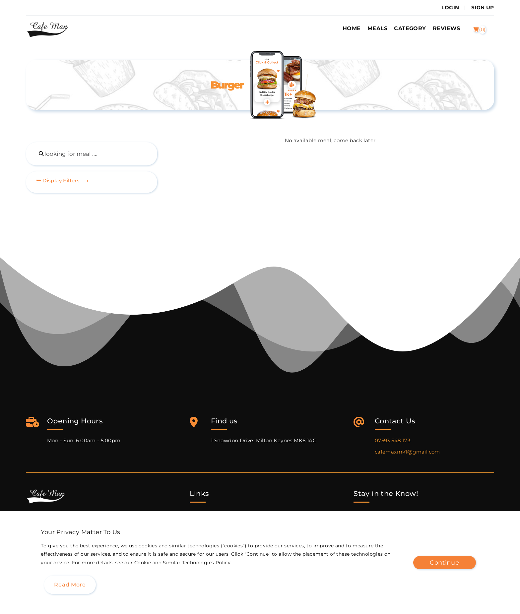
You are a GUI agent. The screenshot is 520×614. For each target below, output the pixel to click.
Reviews (446, 28)
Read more (70, 585)
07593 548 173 (392, 440)
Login (450, 7)
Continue (444, 562)
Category (410, 28)
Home (352, 28)
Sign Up (482, 7)
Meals (377, 28)
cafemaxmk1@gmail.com (407, 452)
